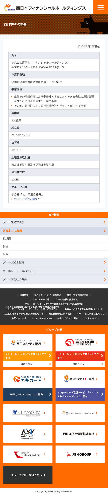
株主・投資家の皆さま (77, 295)
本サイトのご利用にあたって (90, 314)
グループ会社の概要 (26, 198)
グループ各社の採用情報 (66, 299)
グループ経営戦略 (13, 262)
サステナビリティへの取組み (47, 295)
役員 (5, 246)
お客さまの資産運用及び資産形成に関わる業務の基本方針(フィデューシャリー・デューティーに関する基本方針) (32, 308)
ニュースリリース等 (39, 299)
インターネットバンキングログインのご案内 (25, 356)
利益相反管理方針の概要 (60, 314)
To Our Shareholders (42, 318)
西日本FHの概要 (12, 230)
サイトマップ (89, 318)
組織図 (7, 238)
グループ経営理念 (13, 222)
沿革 (5, 254)
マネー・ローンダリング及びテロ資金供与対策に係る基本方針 (54, 304)
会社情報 (54, 214)
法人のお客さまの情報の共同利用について (24, 314)
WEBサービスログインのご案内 (26, 394)
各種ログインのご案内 (67, 318)
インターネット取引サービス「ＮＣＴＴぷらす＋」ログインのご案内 (77, 394)
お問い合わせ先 (19, 318)
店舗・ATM (26, 363)
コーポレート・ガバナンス (19, 270)
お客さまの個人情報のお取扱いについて (83, 309)
